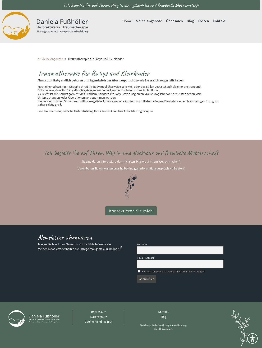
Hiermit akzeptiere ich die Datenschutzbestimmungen (173, 271)
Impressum (98, 312)
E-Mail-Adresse (145, 257)
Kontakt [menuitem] (219, 21)
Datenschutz (98, 317)
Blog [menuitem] (190, 21)
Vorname (142, 244)
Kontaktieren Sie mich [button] (131, 210)
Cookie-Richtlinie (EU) (99, 322)
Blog (163, 317)
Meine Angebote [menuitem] (149, 21)
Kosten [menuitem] (203, 21)
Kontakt (163, 312)
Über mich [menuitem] (174, 21)
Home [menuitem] (127, 21)
